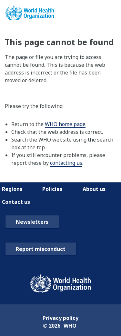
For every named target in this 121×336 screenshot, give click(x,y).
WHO (70, 325)
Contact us (16, 201)
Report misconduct (41, 248)
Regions (12, 189)
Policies (52, 189)
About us (94, 189)
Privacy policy (60, 317)
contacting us (66, 162)
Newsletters (32, 221)
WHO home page (65, 124)
